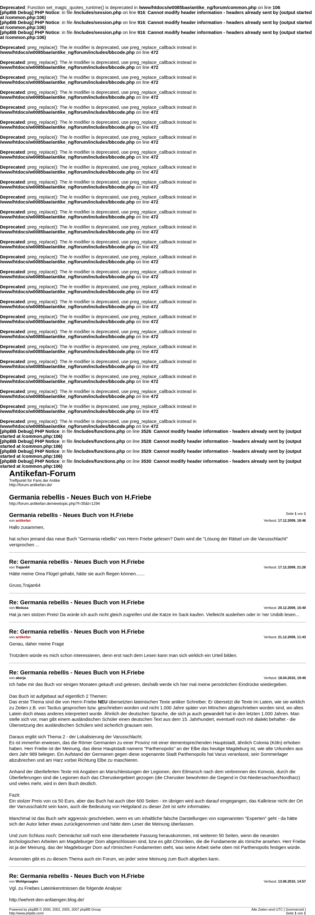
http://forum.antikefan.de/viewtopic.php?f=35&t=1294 (54, 503)
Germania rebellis (98, 538)
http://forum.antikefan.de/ (30, 485)
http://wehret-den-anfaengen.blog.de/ (46, 899)
